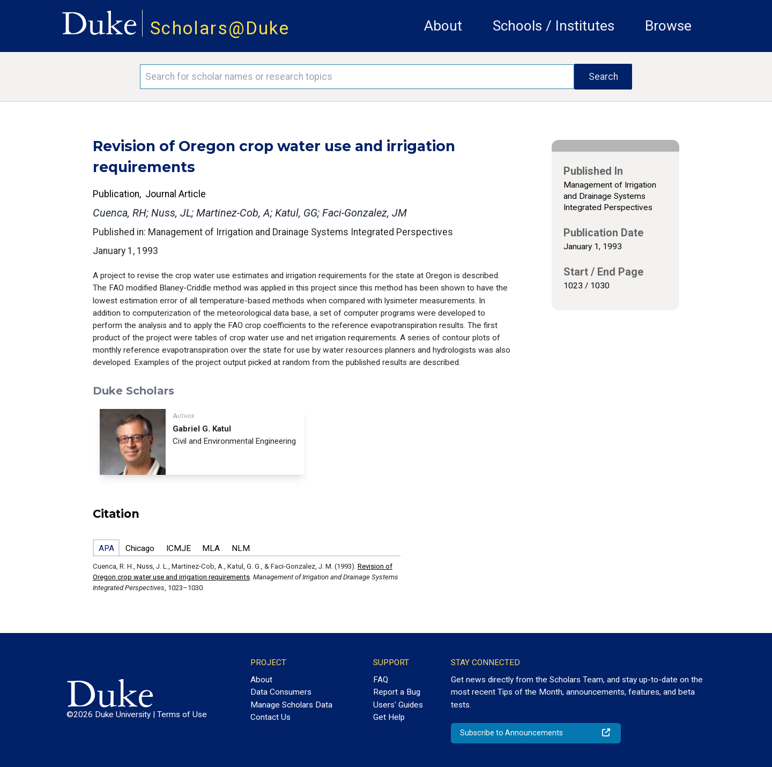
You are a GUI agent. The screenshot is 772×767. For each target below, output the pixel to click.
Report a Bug (396, 692)
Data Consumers (280, 692)
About (443, 26)
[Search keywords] (357, 76)
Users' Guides (398, 705)
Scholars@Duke (220, 28)
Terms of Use (182, 714)
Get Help (389, 717)
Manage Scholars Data (291, 705)
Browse (668, 26)
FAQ (380, 679)
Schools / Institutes (553, 26)
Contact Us (270, 717)
